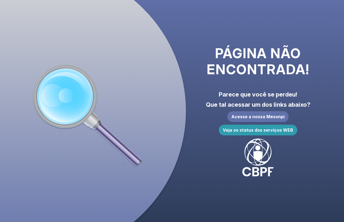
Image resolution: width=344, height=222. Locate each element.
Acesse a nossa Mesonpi (258, 116)
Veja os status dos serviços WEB (258, 130)
